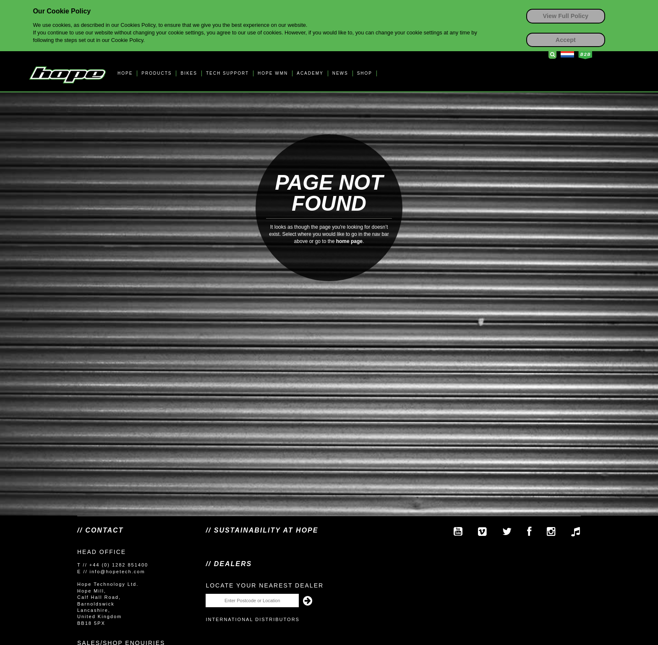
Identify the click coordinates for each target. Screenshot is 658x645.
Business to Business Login (585, 55)
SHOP (364, 73)
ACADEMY (310, 73)
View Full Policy (566, 16)
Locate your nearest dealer (265, 585)
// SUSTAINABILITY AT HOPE (262, 530)
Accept (566, 40)
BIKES (188, 73)
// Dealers (229, 563)
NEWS (340, 73)
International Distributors (253, 619)
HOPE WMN (273, 73)
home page (349, 241)
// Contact (100, 530)
